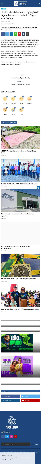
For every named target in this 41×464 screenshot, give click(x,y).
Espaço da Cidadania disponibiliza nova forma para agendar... (17, 215)
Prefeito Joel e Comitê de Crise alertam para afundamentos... (15, 247)
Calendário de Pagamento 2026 (20, 78)
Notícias (4, 8)
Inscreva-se (35, 444)
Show (21, 114)
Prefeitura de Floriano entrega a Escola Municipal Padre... (19, 183)
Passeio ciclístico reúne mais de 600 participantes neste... (20, 309)
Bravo (5, 114)
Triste (13, 114)
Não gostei (13, 103)
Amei (21, 103)
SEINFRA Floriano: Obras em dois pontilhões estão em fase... (18, 152)
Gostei (5, 103)
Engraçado (29, 103)
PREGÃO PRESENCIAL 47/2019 (20, 84)
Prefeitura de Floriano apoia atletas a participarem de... (19, 279)
